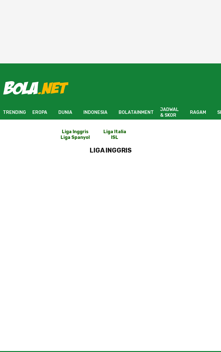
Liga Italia (114, 131)
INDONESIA (95, 112)
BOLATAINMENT (136, 112)
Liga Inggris (75, 131)
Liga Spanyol (75, 137)
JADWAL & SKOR (169, 112)
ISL (114, 137)
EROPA (39, 112)
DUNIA (65, 112)
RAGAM (198, 112)
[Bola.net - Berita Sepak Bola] (35, 87)
